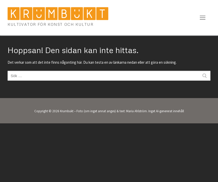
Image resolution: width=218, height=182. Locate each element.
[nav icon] (202, 18)
